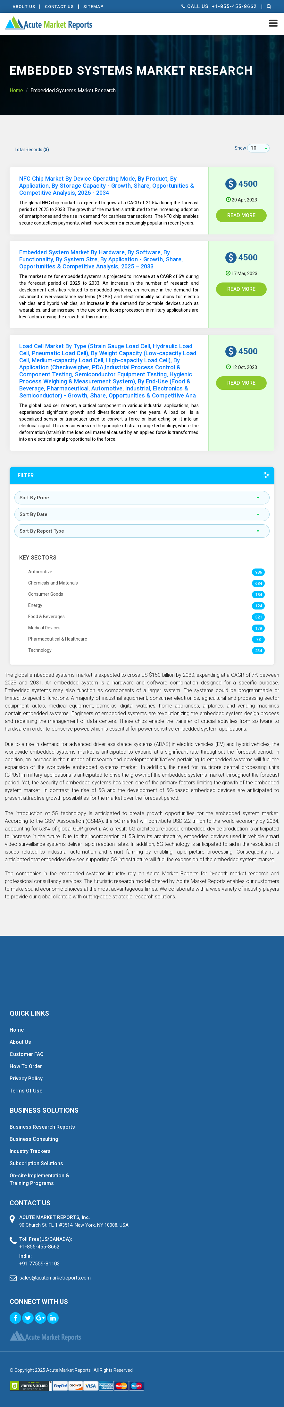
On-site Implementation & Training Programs (39, 1179)
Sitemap (96, 6)
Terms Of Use (26, 1091)
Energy (35, 605)
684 (258, 583)
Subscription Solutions (36, 1163)
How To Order (26, 1066)
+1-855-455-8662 (39, 1247)
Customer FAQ (27, 1054)
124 (258, 605)
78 (258, 639)
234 (258, 650)
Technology (40, 650)
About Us (24, 6)
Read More (241, 215)
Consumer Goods (45, 594)
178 (258, 628)
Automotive (40, 571)
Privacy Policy (26, 1079)
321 (258, 617)
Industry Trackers (30, 1151)
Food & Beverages (46, 616)
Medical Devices (44, 627)
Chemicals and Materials (53, 582)
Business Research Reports (42, 1127)
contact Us (60, 6)
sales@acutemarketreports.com (55, 1278)
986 (258, 572)
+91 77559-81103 (39, 1264)
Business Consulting (34, 1139)
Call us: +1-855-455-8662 (218, 6)
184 (258, 594)
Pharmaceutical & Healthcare (57, 639)
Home (16, 90)
